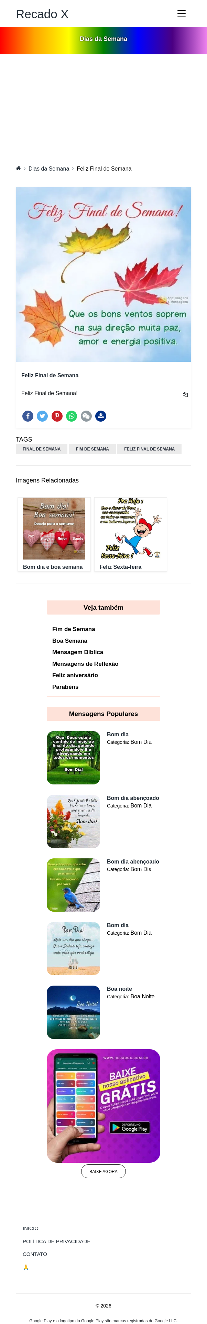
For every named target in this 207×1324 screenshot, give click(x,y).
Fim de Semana (73, 629)
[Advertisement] (103, 106)
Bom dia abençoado (133, 798)
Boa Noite (142, 996)
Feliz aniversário (75, 675)
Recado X (42, 14)
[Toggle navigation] (181, 13)
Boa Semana (69, 641)
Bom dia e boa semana (53, 567)
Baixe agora (103, 1171)
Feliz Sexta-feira (121, 567)
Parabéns (65, 687)
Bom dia (118, 734)
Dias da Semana (49, 169)
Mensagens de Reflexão (85, 664)
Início (45, 1227)
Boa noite (119, 989)
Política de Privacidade (56, 1241)
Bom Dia (140, 742)
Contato (35, 1254)
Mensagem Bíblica (77, 652)
